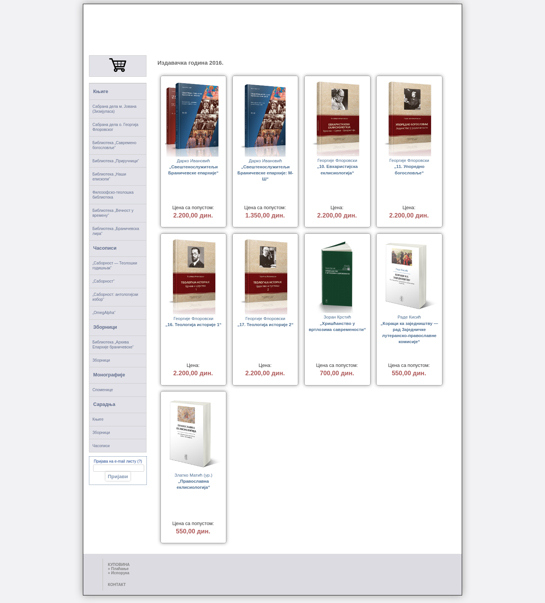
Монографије (109, 375)
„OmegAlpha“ (103, 313)
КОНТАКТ (117, 585)
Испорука (120, 573)
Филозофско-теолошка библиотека (113, 194)
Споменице (102, 390)
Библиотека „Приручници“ (115, 161)
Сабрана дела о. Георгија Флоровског (115, 127)
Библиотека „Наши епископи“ (109, 176)
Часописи (105, 248)
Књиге (100, 91)
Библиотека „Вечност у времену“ (113, 213)
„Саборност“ (103, 281)
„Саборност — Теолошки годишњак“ (114, 265)
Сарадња (104, 404)
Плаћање (120, 569)
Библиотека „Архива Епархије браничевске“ (113, 344)
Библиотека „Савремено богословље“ (114, 145)
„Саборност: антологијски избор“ (115, 297)
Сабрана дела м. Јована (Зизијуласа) (114, 108)
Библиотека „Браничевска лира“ (115, 231)
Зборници (105, 327)
